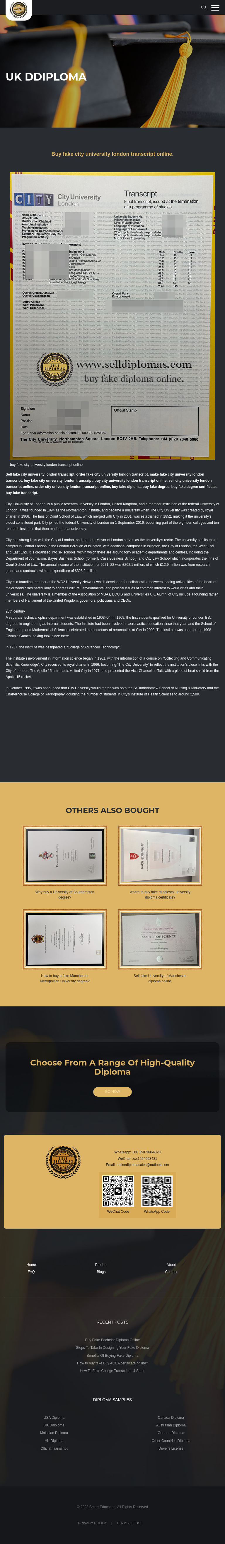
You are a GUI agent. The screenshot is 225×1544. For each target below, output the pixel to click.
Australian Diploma (171, 1425)
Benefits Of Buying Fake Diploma (113, 1356)
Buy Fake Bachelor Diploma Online (112, 1340)
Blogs (101, 1272)
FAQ (31, 1272)
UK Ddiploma (54, 1425)
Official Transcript (53, 1448)
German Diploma (171, 1433)
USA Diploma (54, 1418)
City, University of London (25, 504)
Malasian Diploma (54, 1433)
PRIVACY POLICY (92, 1523)
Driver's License (170, 1448)
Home (31, 1265)
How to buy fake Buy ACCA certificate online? (112, 1363)
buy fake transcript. (22, 493)
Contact (171, 1272)
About (171, 1265)
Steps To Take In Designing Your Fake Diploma (112, 1348)
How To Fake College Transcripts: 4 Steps (112, 1371)
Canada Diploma (171, 1418)
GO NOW (112, 1092)
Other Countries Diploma (171, 1441)
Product (101, 1265)
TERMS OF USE (129, 1523)
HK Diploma (54, 1441)
